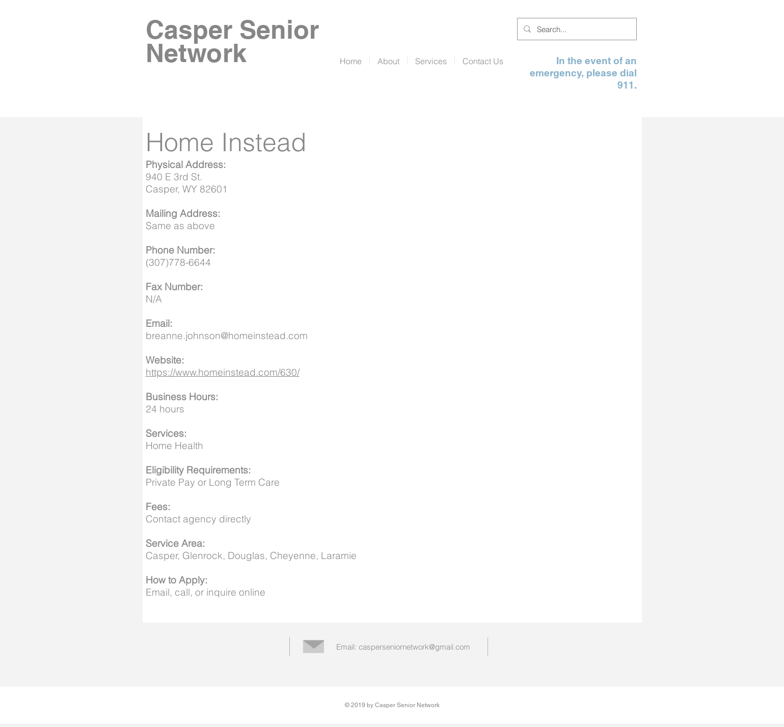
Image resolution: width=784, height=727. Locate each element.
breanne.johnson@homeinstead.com (227, 335)
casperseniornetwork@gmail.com (414, 647)
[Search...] (576, 29)
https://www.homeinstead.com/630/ (223, 372)
